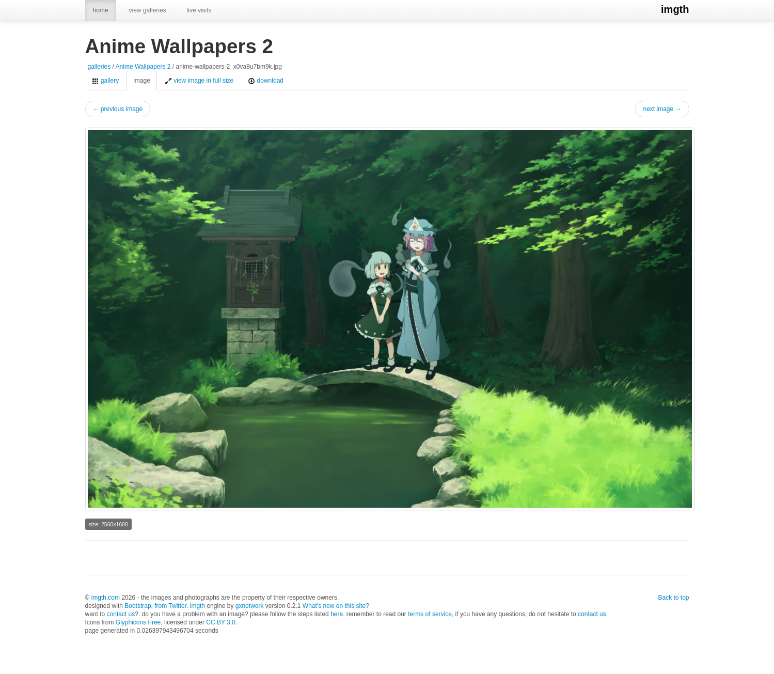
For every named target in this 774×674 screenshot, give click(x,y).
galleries (99, 66)
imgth (675, 9)
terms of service (430, 614)
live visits (199, 10)
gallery (105, 81)
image (141, 80)
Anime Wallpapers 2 (143, 66)
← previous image (118, 109)
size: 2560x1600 (108, 524)
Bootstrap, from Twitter (155, 605)
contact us (121, 614)
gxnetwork (249, 605)
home (100, 10)
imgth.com (105, 597)
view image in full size (199, 81)
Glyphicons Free (138, 622)
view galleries (147, 10)
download (265, 81)
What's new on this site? (336, 605)
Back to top (673, 597)
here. (337, 614)
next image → (662, 109)
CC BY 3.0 (220, 622)
